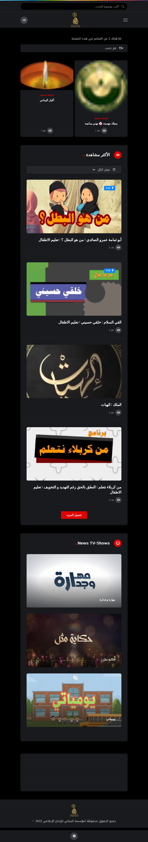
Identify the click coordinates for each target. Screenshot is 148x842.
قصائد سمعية (101, 118)
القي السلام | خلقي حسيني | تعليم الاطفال (89, 322)
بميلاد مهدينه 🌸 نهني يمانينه (101, 123)
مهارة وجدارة (107, 599)
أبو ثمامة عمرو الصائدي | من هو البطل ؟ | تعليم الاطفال (80, 240)
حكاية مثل (109, 659)
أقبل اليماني (47, 100)
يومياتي (110, 719)
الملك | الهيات (111, 404)
